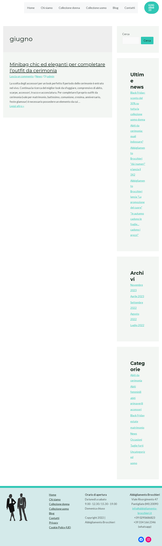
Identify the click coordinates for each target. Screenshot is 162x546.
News (38, 75)
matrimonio (137, 426)
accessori (136, 408)
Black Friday (137, 414)
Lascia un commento (22, 75)
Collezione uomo (96, 7)
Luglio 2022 (137, 324)
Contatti (128, 7)
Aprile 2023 (137, 295)
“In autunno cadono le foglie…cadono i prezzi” (137, 223)
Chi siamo (47, 7)
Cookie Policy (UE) (60, 525)
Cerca (125, 33)
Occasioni (136, 438)
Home (32, 7)
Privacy (53, 521)
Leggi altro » (17, 105)
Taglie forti (137, 444)
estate (134, 420)
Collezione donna (69, 7)
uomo (133, 462)
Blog (115, 7)
